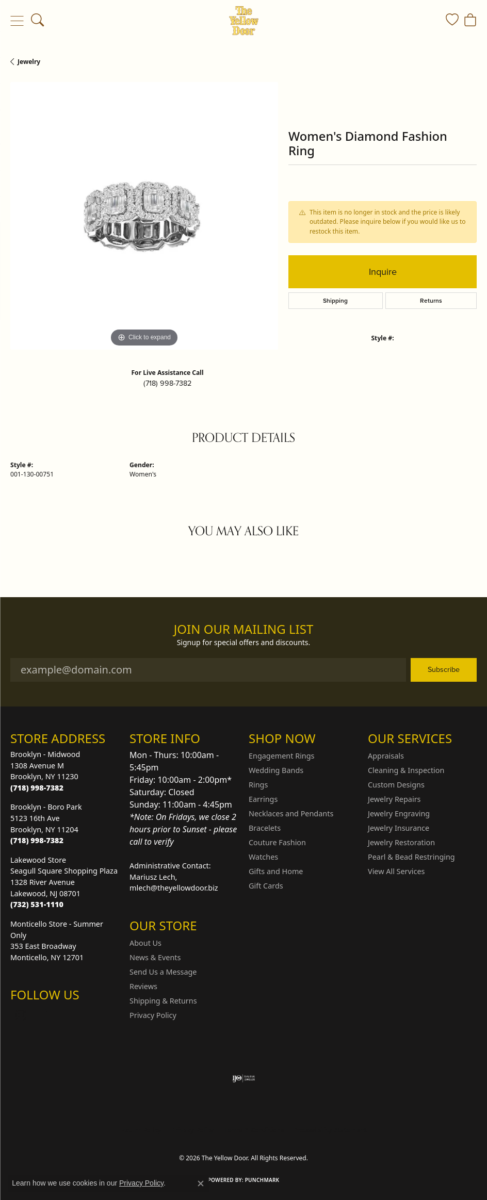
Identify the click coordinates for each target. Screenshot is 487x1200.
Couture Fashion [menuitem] (277, 842)
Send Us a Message (163, 972)
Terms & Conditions (254, 1130)
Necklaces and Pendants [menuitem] (291, 813)
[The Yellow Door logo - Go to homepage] (243, 20)
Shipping (335, 300)
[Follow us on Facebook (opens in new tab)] (45, 1015)
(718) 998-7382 (167, 383)
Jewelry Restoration (401, 842)
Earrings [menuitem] (263, 799)
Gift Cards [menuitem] (266, 886)
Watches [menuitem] (263, 857)
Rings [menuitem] (258, 785)
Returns (431, 300)
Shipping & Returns (163, 1001)
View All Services (396, 871)
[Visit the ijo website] (243, 1078)
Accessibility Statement (330, 1130)
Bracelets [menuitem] (265, 828)
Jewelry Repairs (394, 799)
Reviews (143, 986)
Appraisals (386, 756)
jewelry (29, 61)
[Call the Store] (36, 788)
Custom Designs (396, 785)
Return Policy (140, 1130)
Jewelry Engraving (399, 813)
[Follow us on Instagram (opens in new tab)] (20, 1015)
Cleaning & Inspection (406, 770)
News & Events (155, 957)
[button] (37, 20)
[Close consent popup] (201, 1183)
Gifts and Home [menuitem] (276, 871)
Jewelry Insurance (398, 828)
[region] (144, 216)
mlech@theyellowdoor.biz (173, 888)
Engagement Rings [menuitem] (282, 756)
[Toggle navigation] (16, 20)
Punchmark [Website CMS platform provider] (262, 1179)
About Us (145, 943)
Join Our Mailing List (244, 629)
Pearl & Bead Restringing (411, 857)
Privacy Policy (152, 1015)
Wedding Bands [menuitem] (276, 770)
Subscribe (444, 669)
